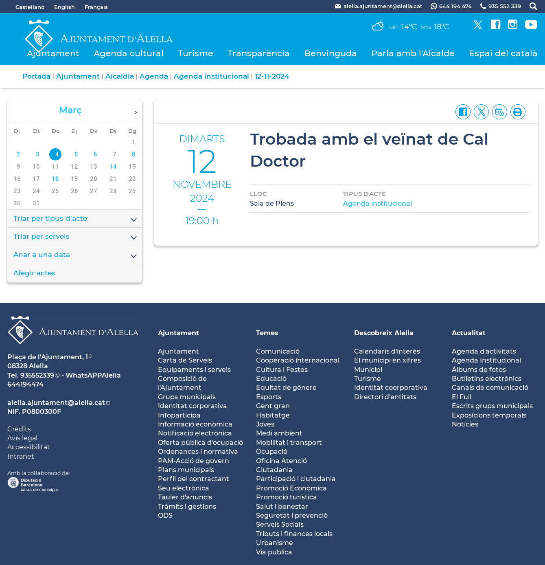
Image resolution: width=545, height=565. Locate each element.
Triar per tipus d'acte (75, 219)
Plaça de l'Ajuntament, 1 (47, 357)
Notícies (465, 424)
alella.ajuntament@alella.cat (56, 403)
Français (96, 7)
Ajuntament (53, 53)
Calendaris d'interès (387, 351)
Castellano (29, 7)
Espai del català (503, 53)
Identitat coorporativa (390, 387)
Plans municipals (186, 470)
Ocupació (271, 451)
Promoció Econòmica (291, 488)
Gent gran (273, 406)
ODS (165, 515)
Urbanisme (274, 543)
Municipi (368, 370)
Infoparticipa (179, 415)
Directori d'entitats (385, 397)
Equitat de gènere (286, 387)
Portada (36, 76)
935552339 (37, 375)
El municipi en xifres (387, 360)
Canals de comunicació (490, 387)
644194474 (25, 384)
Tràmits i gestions (187, 506)
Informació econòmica (195, 424)
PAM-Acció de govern (193, 461)
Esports (268, 397)
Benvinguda (330, 53)
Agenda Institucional (486, 360)
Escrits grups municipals (492, 406)
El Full (461, 397)
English (64, 7)
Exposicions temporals (489, 415)
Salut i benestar (282, 506)
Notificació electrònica (195, 433)
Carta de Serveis (185, 360)
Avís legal (22, 438)
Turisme (195, 53)
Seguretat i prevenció (292, 515)
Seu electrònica (183, 488)
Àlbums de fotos (479, 370)
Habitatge (273, 415)
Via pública (274, 552)
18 (55, 178)
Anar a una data (75, 255)
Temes (267, 333)
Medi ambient (279, 433)
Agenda (154, 76)
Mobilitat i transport (289, 442)
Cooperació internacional (297, 360)
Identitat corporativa (192, 406)
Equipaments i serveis (194, 370)
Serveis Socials (280, 524)
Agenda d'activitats (484, 351)
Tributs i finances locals (294, 534)
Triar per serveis (75, 237)
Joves (265, 424)
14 (113, 166)
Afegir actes (34, 273)
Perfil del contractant (193, 479)
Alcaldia (119, 76)
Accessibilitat (28, 447)
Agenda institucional (211, 76)
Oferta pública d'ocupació (200, 442)
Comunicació (278, 351)
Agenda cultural (129, 53)
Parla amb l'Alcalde (413, 53)
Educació (271, 379)
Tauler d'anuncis (185, 497)
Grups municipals (187, 397)
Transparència (259, 53)
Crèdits (19, 429)
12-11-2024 (272, 76)
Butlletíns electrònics (486, 379)
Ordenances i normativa (198, 451)
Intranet (20, 456)
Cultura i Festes (282, 370)
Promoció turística (286, 497)
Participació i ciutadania (296, 479)
